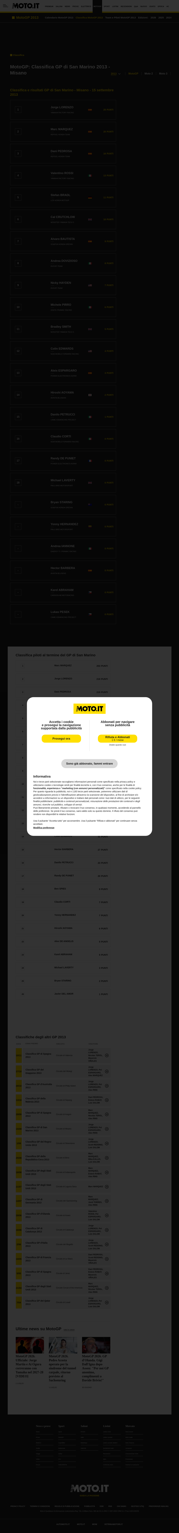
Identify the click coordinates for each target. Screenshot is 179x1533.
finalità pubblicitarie (42, 801)
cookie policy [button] (134, 788)
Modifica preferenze (43, 827)
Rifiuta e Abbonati (117, 739)
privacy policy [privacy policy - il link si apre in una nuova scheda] (126, 782)
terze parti (83, 791)
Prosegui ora (61, 738)
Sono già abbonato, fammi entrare (89, 763)
